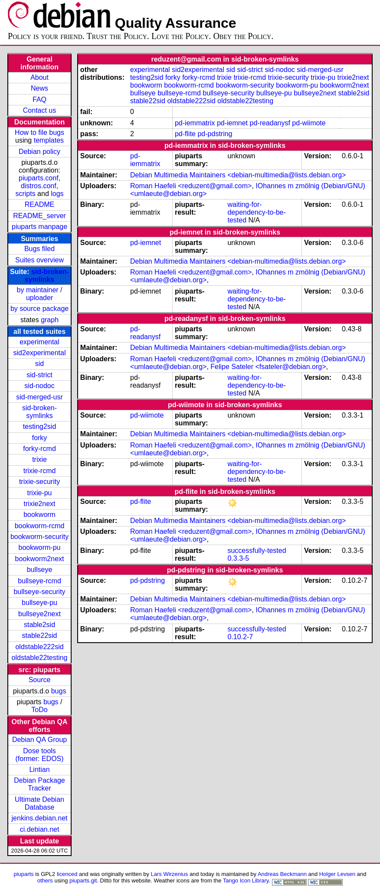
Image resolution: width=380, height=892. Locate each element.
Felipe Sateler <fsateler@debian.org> (268, 366)
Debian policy (39, 151)
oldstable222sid (39, 646)
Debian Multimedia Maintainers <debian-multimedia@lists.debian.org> (238, 175)
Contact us (39, 110)
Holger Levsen (337, 874)
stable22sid (39, 635)
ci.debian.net (39, 829)
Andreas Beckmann (282, 874)
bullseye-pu (39, 602)
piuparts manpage (39, 226)
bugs (58, 691)
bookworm (39, 514)
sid (39, 363)
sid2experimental (39, 352)
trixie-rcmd (39, 470)
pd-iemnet (232, 123)
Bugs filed (39, 248)
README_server (39, 215)
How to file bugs (39, 132)
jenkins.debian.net (40, 818)
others (45, 880)
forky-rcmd (39, 448)
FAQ (39, 99)
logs (57, 193)
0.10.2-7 (240, 636)
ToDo (39, 709)
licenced (67, 874)
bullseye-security (39, 591)
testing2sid (39, 426)
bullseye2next (39, 614)
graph (50, 319)
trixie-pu (39, 493)
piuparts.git (83, 880)
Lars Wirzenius (169, 874)
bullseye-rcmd (39, 581)
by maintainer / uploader (39, 293)
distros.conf (38, 186)
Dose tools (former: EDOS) (39, 754)
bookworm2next (39, 558)
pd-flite (185, 133)
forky (39, 437)
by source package (39, 308)
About (39, 77)
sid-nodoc (39, 385)
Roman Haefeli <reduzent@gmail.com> (191, 186)
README (39, 204)
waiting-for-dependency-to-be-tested (256, 212)
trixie (39, 459)
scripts (25, 193)
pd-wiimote (308, 123)
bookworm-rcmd (40, 525)
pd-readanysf (270, 123)
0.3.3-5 (238, 558)
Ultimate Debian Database (39, 803)
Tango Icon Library (246, 880)
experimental (39, 342)
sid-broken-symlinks (47, 275)
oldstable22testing (40, 657)
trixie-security (39, 481)
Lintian (39, 769)
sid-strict (39, 375)
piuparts (24, 874)
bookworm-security (39, 536)
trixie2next (40, 503)
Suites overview (39, 260)
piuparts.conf (39, 178)
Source (40, 679)
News (39, 88)
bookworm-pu (40, 547)
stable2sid (39, 624)
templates (49, 140)
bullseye (39, 569)
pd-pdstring (214, 133)
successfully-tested (256, 550)
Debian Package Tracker (39, 784)
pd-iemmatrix (195, 123)
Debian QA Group (39, 739)
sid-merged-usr (39, 397)
